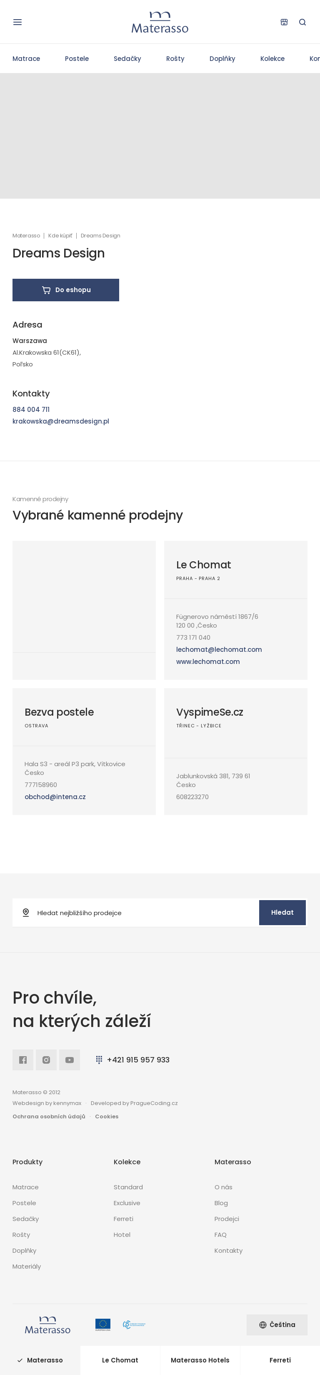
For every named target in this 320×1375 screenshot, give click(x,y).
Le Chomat (203, 565)
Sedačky (127, 58)
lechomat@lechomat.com (219, 649)
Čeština (277, 1324)
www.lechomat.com (208, 661)
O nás (223, 1187)
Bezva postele (59, 712)
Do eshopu (66, 290)
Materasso (26, 236)
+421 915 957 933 (132, 1060)
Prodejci (227, 1218)
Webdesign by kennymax (46, 1103)
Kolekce (272, 58)
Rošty (175, 58)
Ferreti (123, 1218)
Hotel (122, 1234)
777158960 (41, 784)
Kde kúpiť (60, 236)
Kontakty (228, 1250)
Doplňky (222, 58)
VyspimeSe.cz (209, 712)
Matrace (26, 58)
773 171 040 (193, 637)
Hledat (282, 912)
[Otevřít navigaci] (17, 22)
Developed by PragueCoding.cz (134, 1103)
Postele (77, 58)
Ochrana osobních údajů (48, 1116)
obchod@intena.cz (55, 796)
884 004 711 (31, 409)
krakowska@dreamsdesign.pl (60, 421)
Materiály (26, 1266)
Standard (128, 1187)
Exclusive (127, 1202)
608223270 (192, 796)
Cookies (106, 1116)
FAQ (221, 1234)
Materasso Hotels (200, 1360)
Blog (221, 1202)
